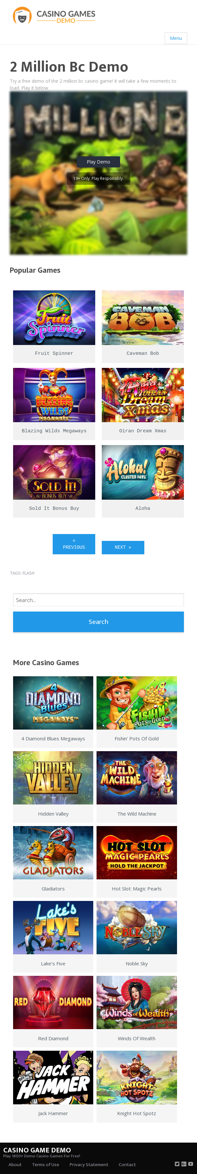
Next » (123, 547)
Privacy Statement (89, 1165)
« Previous (74, 544)
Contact (127, 1165)
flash (28, 573)
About (15, 1165)
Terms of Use (45, 1165)
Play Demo (98, 162)
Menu (176, 38)
